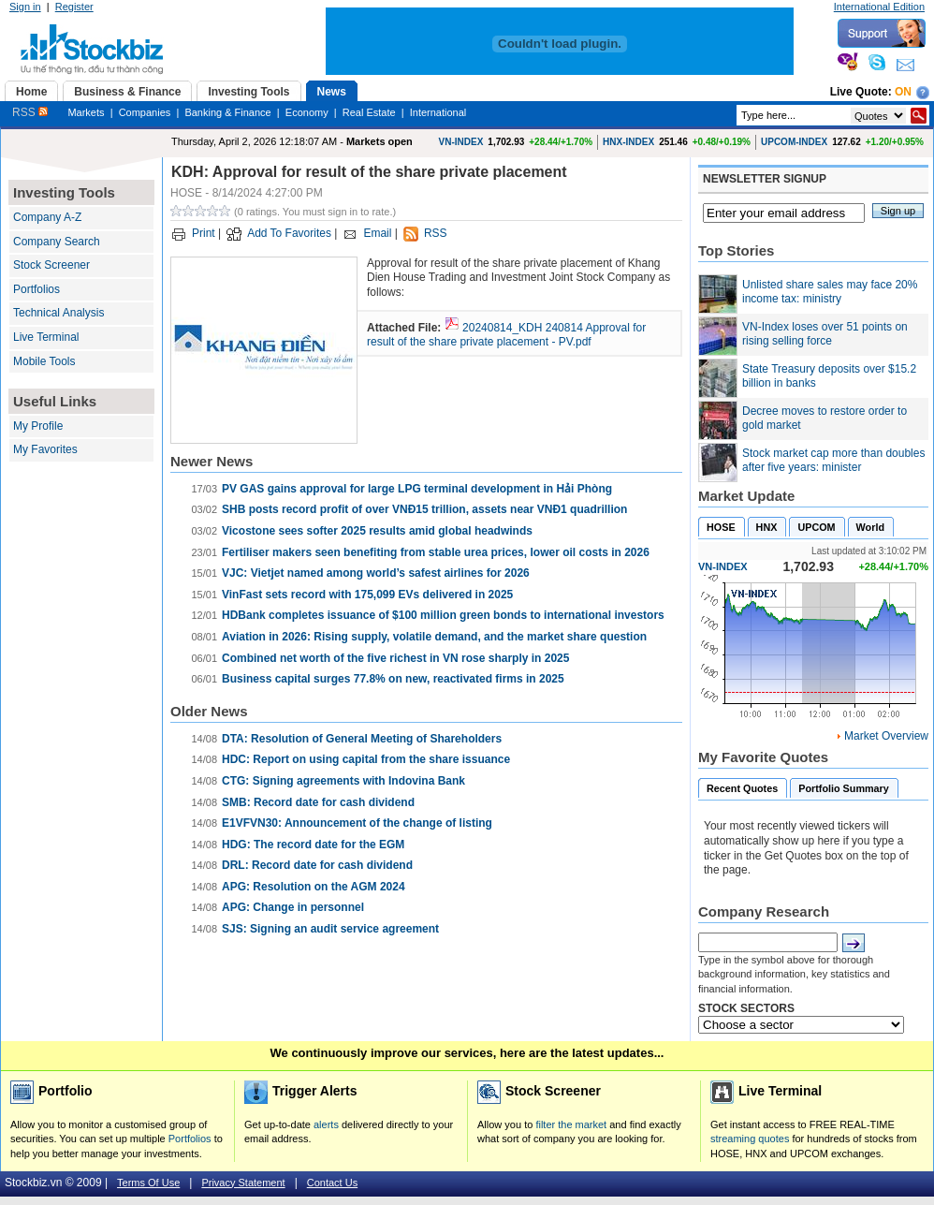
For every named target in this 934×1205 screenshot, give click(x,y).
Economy (306, 112)
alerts (326, 1124)
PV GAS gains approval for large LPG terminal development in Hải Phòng (417, 488)
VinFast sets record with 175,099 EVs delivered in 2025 (367, 594)
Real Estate (369, 112)
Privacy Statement (243, 1182)
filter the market (570, 1124)
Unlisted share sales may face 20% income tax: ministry (829, 292)
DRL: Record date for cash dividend (317, 865)
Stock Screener (51, 265)
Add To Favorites (289, 233)
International (438, 112)
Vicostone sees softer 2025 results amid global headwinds (377, 530)
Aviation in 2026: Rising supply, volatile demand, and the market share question (434, 636)
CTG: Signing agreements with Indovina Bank (343, 780)
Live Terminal (46, 337)
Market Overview (886, 735)
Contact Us (332, 1182)
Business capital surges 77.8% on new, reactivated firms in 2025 (393, 678)
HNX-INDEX (628, 142)
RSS (30, 112)
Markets (85, 112)
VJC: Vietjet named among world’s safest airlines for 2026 (376, 573)
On (903, 91)
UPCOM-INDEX (794, 142)
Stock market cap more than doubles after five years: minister (833, 461)
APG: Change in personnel (293, 907)
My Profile (38, 426)
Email (377, 233)
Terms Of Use (148, 1182)
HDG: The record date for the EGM (313, 844)
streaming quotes (749, 1138)
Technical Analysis (58, 312)
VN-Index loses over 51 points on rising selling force (825, 334)
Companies (145, 112)
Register (74, 6)
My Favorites (45, 449)
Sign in (25, 6)
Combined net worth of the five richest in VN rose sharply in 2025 (395, 658)
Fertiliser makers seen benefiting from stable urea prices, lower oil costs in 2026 (435, 552)
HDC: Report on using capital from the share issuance (366, 759)
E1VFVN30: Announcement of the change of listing (357, 823)
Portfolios (36, 289)
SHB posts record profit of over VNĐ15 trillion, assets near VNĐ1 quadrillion (424, 509)
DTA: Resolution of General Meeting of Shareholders (362, 738)
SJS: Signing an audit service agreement (330, 928)
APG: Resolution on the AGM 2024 (313, 886)
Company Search (56, 241)
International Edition (879, 6)
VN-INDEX (461, 142)
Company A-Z (47, 217)
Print (203, 233)
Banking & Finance (227, 112)
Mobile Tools (44, 361)
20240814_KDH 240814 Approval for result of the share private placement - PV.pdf (506, 335)
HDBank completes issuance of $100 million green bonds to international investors (443, 615)
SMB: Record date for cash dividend (318, 802)
